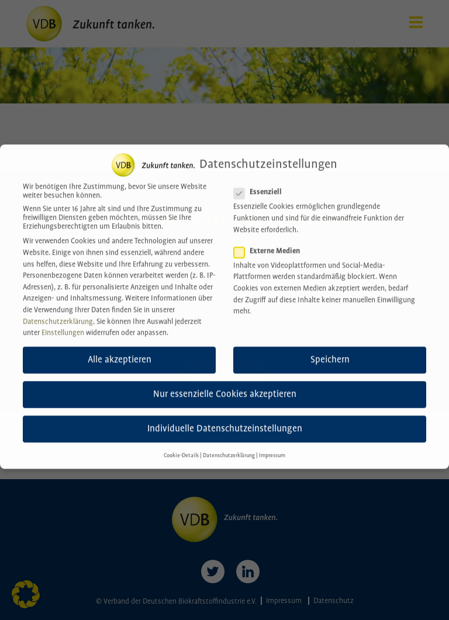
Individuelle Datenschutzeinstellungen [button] (224, 423)
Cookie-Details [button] (181, 449)
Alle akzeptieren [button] (119, 354)
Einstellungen (63, 327)
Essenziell (261, 186)
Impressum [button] (272, 449)
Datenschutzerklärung (58, 315)
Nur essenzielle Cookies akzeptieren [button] (224, 388)
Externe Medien (270, 245)
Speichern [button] (330, 354)
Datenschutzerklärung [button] (229, 449)
